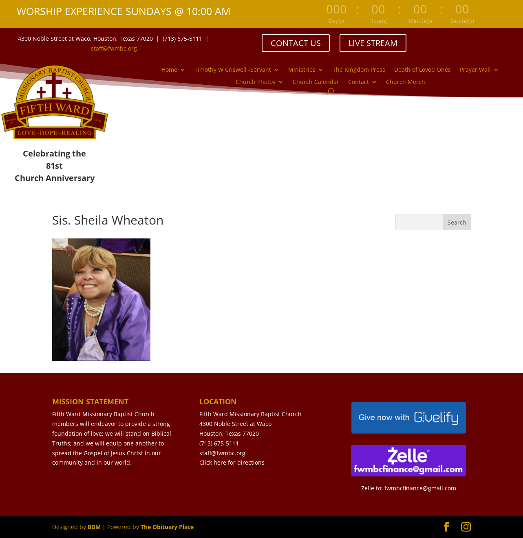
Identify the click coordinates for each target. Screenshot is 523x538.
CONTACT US (296, 43)
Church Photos (256, 82)
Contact (358, 82)
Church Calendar (316, 82)
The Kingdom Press (359, 70)
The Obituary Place (167, 527)
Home (169, 70)
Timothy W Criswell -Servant (232, 70)
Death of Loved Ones (422, 70)
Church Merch (405, 82)
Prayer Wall (475, 70)
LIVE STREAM (373, 43)
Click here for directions (232, 462)
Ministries (302, 70)
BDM (94, 527)
